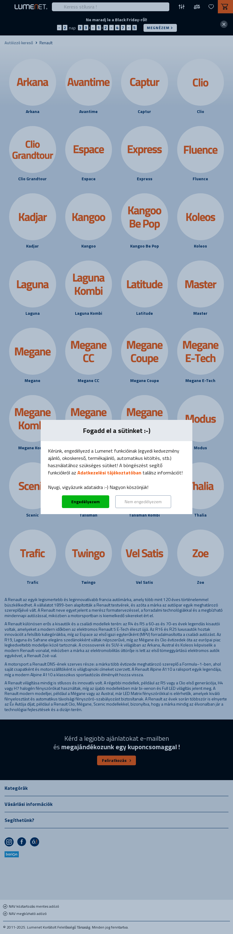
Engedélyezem (85, 501)
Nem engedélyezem (143, 501)
